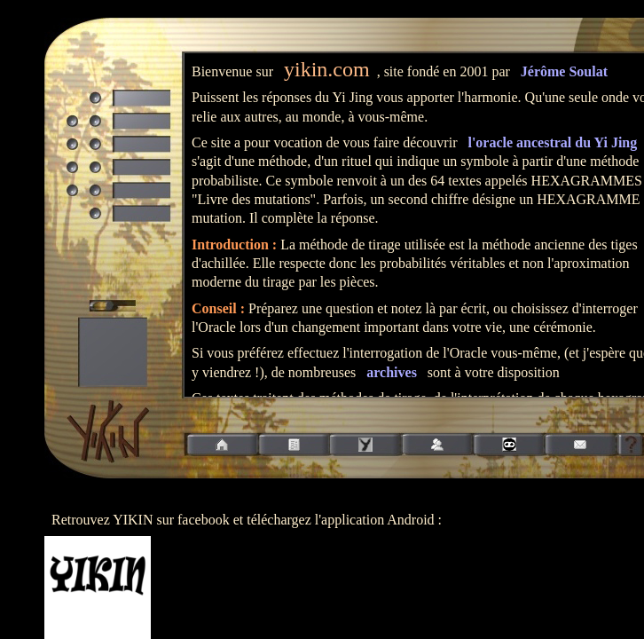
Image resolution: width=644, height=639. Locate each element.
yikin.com (327, 69)
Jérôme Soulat (564, 71)
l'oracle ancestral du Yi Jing (552, 142)
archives (391, 372)
